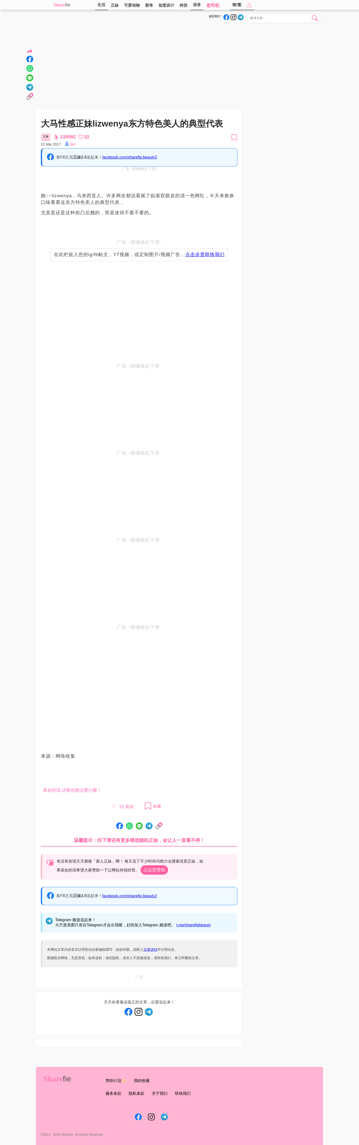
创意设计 (166, 5)
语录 (197, 5)
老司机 (212, 5)
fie (67, 4)
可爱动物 (132, 5)
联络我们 (183, 1093)
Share (59, 4)
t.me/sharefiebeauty (193, 925)
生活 (101, 5)
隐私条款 (136, 1093)
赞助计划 (116, 1081)
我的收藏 (142, 1081)
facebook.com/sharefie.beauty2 (129, 157)
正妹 (115, 5)
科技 (183, 5)
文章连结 (150, 949)
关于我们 (160, 1093)
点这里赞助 (154, 869)
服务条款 (113, 1093)
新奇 (149, 5)
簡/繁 (236, 5)
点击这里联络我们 (205, 254)
